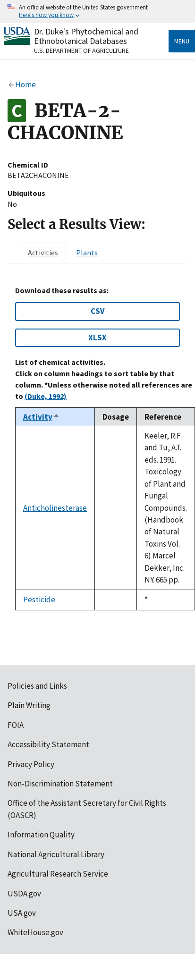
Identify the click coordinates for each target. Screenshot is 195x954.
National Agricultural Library (56, 854)
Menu (181, 41)
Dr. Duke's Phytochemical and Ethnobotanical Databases (86, 36)
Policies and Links (37, 686)
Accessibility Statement (48, 744)
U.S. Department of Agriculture (81, 50)
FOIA (16, 725)
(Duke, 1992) (46, 396)
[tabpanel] (97, 448)
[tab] (43, 252)
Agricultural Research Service (58, 874)
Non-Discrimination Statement (60, 783)
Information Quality (41, 834)
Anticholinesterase (55, 508)
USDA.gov (24, 893)
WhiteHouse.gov (35, 932)
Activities (43, 252)
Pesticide (39, 599)
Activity (41, 417)
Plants (87, 252)
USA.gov (22, 913)
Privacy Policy (31, 764)
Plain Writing (29, 705)
